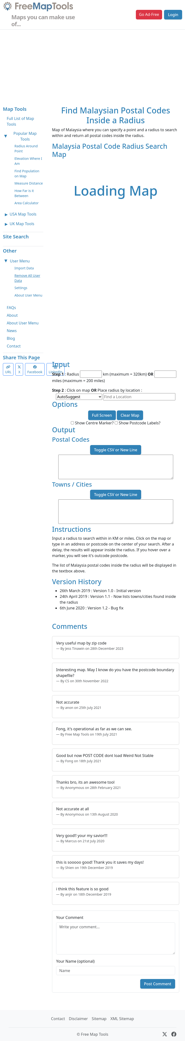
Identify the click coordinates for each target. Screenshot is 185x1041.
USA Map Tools (23, 214)
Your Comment (69, 917)
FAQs (11, 307)
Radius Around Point (26, 148)
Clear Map (130, 415)
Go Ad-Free (149, 14)
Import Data (24, 268)
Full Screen (102, 415)
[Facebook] (173, 1034)
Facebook (34, 369)
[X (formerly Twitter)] (164, 1034)
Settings (20, 287)
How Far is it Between (24, 193)
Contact (14, 346)
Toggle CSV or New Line (115, 449)
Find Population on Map (26, 173)
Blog (11, 338)
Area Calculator (26, 203)
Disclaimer (78, 1018)
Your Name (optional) (75, 961)
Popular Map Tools (25, 136)
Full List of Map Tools (20, 121)
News (12, 330)
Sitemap (99, 1018)
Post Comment (157, 983)
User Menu (20, 261)
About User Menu (28, 295)
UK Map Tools (22, 223)
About (12, 315)
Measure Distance (28, 183)
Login (173, 14)
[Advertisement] (92, 65)
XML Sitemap (122, 1018)
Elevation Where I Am (28, 161)
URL (8, 369)
